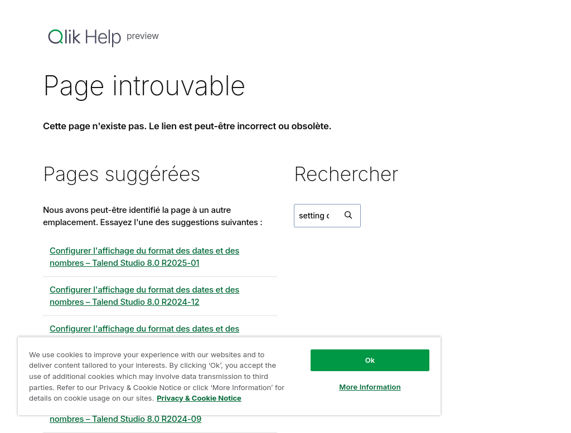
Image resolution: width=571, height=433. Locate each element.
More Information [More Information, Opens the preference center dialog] (369, 386)
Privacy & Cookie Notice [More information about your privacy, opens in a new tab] (199, 397)
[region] (229, 376)
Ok (370, 360)
